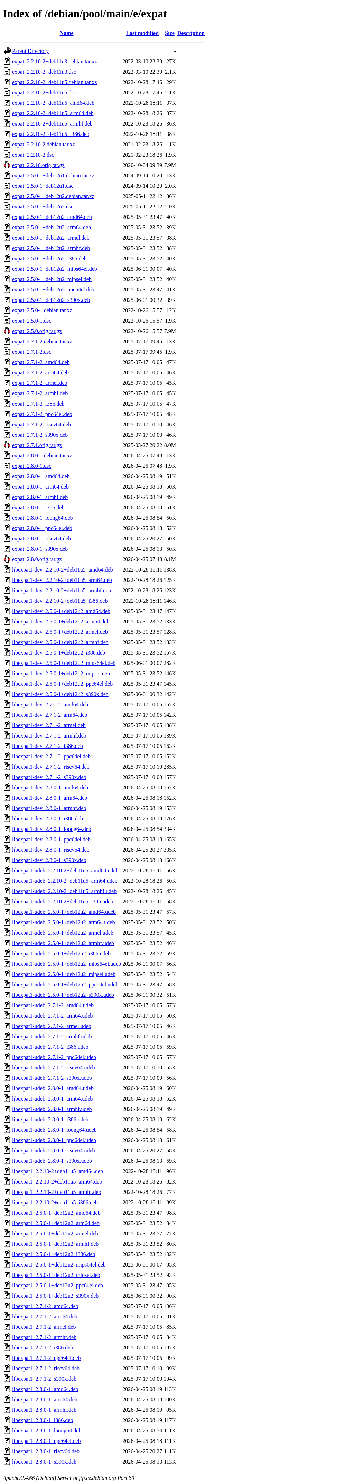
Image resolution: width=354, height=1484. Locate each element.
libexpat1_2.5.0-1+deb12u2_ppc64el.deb (57, 1285)
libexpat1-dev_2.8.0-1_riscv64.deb (51, 850)
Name (67, 33)
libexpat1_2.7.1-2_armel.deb (44, 1327)
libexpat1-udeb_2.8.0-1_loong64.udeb (54, 1130)
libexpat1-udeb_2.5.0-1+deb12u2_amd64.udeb (64, 912)
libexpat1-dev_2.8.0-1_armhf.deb (49, 808)
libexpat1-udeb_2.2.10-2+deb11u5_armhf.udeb (64, 891)
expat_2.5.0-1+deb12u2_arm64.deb (51, 227)
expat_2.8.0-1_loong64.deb (42, 518)
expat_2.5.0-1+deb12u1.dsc (42, 186)
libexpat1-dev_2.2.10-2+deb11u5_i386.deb (60, 601)
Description (191, 33)
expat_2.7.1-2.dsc (31, 352)
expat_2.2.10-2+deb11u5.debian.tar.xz (54, 82)
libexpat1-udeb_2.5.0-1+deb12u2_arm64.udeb (63, 922)
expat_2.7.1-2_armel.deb (39, 383)
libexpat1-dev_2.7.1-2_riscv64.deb (51, 767)
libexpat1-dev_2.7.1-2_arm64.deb (49, 715)
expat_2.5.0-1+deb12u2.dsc (42, 207)
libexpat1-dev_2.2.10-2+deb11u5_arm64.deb (62, 580)
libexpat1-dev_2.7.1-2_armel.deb (49, 725)
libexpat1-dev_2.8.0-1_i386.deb (47, 819)
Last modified (142, 33)
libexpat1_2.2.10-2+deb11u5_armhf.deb (56, 1192)
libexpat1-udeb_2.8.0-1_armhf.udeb (52, 1109)
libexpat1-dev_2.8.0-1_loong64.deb (51, 829)
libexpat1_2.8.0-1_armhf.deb (44, 1410)
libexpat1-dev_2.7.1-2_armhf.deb (49, 736)
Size (170, 33)
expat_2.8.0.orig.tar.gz (37, 559)
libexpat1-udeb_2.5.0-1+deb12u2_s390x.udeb (63, 995)
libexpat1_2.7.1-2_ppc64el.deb (46, 1358)
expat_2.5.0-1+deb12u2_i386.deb (49, 258)
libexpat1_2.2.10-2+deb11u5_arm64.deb (57, 1182)
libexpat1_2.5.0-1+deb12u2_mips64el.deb (59, 1265)
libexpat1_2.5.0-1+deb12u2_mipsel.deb (56, 1275)
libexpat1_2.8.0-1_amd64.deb (45, 1389)
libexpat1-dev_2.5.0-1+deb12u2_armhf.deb (60, 642)
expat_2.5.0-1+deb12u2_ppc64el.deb (53, 290)
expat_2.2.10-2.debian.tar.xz (43, 144)
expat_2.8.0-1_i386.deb (38, 507)
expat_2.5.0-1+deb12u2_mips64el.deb (54, 269)
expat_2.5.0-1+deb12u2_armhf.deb (51, 248)
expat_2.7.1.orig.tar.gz (37, 445)
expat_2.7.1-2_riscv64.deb (41, 424)
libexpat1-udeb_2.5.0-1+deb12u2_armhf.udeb (63, 943)
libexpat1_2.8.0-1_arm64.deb (44, 1399)
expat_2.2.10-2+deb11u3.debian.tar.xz (54, 61)
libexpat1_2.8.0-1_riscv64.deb (46, 1451)
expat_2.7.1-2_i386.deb (38, 404)
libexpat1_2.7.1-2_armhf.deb (44, 1337)
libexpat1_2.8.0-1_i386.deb (42, 1420)
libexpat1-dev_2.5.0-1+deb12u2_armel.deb (60, 632)
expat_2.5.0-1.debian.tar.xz (42, 310)
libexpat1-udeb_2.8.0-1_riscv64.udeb (53, 1150)
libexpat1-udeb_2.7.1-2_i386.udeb (50, 1047)
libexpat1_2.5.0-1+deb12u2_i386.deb (53, 1254)
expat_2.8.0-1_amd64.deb (41, 476)
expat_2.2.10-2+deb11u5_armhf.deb (52, 124)
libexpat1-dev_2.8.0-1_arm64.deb (49, 798)
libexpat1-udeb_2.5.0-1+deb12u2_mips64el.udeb (66, 964)
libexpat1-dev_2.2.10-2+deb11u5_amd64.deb (62, 570)
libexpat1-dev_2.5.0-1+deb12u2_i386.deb (58, 653)
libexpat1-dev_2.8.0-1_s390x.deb (49, 860)
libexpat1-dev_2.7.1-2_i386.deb (47, 746)
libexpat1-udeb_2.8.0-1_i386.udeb (50, 1119)
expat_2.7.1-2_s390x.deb (40, 435)
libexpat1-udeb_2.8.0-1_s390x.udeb (52, 1161)
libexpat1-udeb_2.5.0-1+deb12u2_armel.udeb (62, 933)
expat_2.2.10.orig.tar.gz (38, 165)
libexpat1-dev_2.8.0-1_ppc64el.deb (51, 839)
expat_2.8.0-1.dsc (31, 466)
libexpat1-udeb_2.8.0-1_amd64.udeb (53, 1088)
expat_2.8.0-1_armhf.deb (40, 497)
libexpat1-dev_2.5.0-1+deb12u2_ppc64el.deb (62, 684)
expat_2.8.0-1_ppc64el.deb (42, 528)
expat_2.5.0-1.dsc (31, 321)
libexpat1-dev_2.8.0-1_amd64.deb (50, 787)
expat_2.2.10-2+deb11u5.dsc (44, 92)
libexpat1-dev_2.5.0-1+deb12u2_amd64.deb (61, 611)
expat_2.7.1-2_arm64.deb (40, 372)
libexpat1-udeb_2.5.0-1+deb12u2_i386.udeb (61, 953)
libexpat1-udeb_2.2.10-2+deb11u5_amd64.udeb (65, 870)
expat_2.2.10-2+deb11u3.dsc (44, 72)
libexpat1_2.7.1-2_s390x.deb (44, 1379)
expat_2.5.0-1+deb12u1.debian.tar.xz (53, 175)
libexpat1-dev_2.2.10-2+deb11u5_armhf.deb (61, 590)
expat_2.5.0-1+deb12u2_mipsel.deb (52, 279)
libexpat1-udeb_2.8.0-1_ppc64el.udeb (54, 1140)
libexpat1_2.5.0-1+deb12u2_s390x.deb (55, 1296)
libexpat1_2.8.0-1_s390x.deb (44, 1462)
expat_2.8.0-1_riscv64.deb (41, 538)
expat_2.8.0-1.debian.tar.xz (42, 455)
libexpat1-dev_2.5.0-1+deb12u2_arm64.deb (60, 621)
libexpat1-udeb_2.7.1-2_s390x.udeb (52, 1078)
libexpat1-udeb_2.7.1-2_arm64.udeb (52, 1016)
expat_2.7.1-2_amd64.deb (41, 362)
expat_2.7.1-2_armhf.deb (40, 393)
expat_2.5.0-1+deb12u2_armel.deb (51, 238)
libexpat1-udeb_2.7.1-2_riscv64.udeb (53, 1067)
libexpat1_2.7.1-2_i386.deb (42, 1348)
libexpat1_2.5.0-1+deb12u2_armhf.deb (55, 1244)
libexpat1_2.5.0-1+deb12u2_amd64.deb (56, 1213)
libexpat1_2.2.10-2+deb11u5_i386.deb (55, 1202)
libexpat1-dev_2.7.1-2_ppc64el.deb (51, 756)
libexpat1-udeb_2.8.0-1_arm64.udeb (52, 1099)
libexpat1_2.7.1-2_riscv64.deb (46, 1368)
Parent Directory (30, 51)
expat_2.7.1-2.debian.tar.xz (42, 341)
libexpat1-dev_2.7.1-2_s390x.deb (49, 777)
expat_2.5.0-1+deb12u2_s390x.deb (51, 300)
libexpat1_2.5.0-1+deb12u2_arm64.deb (56, 1223)
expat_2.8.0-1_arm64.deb (40, 487)
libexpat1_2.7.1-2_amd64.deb (45, 1306)
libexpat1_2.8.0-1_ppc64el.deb (46, 1441)
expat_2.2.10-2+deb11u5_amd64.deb (53, 103)
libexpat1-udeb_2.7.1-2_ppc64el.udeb (54, 1057)
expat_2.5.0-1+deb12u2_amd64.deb (52, 217)
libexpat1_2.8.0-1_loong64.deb (46, 1431)
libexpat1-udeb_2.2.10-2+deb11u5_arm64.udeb (65, 881)
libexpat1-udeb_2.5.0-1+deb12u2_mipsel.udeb (63, 974)
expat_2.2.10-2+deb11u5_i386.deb (50, 134)
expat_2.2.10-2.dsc (33, 155)
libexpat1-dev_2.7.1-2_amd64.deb (50, 704)
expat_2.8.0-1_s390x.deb (40, 549)
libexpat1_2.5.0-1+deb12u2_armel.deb (55, 1233)
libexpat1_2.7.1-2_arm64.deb (44, 1316)
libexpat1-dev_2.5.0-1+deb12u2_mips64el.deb (63, 663)
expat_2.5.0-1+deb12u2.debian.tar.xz (53, 196)
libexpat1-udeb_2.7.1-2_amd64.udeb (53, 1005)
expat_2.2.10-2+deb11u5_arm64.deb (52, 113)
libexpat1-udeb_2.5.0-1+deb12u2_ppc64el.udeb (65, 984)
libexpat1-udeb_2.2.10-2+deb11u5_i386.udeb (62, 902)
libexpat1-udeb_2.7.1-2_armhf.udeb (52, 1036)
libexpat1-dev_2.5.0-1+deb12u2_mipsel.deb (61, 673)
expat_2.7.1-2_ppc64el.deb (42, 414)
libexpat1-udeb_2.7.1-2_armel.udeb (51, 1026)
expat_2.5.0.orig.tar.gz (37, 331)
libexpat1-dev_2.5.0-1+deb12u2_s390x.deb (60, 694)
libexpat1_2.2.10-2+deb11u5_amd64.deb (57, 1171)
